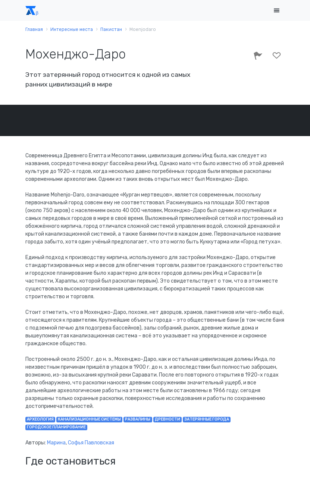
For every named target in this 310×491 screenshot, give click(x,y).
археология (40, 419)
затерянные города (206, 419)
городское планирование (56, 427)
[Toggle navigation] (277, 10)
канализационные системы (89, 419)
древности (167, 419)
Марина (56, 443)
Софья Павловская (91, 443)
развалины (137, 419)
